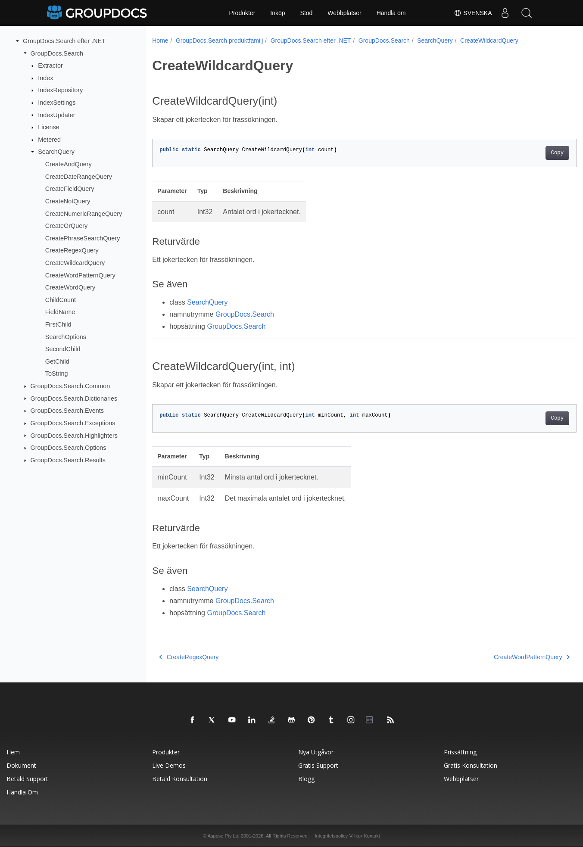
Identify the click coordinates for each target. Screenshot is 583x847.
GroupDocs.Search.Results (68, 460)
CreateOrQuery (66, 225)
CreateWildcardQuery (75, 262)
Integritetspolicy (331, 835)
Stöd (306, 12)
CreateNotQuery (67, 201)
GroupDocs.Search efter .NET (64, 40)
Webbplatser (344, 12)
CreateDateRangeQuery (78, 176)
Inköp (277, 12)
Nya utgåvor (316, 752)
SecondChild (63, 349)
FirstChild (58, 324)
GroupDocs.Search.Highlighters (74, 435)
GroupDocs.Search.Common (70, 386)
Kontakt (372, 835)
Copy (527, 153)
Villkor (355, 835)
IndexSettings (56, 102)
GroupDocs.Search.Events (67, 410)
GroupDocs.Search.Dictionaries (74, 398)
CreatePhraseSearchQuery (82, 238)
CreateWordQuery (70, 287)
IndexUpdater (56, 114)
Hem (13, 752)
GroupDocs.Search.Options (68, 447)
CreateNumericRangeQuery (83, 213)
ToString (56, 373)
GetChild (57, 361)
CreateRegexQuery (72, 250)
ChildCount (60, 299)
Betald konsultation (179, 779)
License (48, 127)
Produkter (242, 12)
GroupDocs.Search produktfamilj (219, 40)
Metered (49, 139)
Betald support (27, 779)
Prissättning (460, 752)
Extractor (50, 65)
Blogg (306, 779)
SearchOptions (65, 336)
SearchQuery (56, 151)
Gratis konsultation (470, 765)
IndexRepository (60, 90)
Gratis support (318, 765)
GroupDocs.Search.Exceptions (73, 423)
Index (45, 78)
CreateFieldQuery (69, 188)
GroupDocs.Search (57, 53)
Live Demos (169, 765)
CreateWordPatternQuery (80, 274)
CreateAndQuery (68, 164)
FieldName (60, 311)
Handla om (391, 12)
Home (160, 40)
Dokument (21, 765)
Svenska (473, 13)
